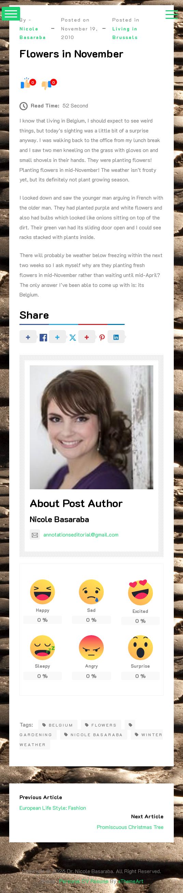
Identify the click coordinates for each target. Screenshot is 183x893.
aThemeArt (130, 880)
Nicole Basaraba (59, 519)
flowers (101, 725)
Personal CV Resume (84, 880)
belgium (57, 725)
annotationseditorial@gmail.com (74, 534)
